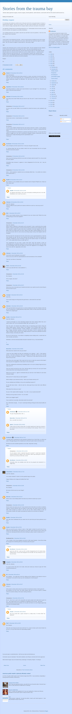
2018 (51, 59)
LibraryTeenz (9, 471)
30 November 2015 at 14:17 (18, 124)
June (52, 88)
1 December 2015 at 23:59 (16, 517)
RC (7, 574)
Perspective (53, 72)
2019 (51, 58)
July (52, 86)
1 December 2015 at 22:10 (16, 496)
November (53, 69)
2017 (51, 61)
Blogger (46, 711)
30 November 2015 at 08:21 (17, 96)
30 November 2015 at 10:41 (18, 116)
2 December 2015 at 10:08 (19, 538)
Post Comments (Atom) (27, 669)
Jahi (10, 696)
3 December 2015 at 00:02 (17, 562)
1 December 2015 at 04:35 (17, 306)
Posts (62, 119)
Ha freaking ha (54, 74)
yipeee (11, 424)
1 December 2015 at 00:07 (14, 213)
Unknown (8, 96)
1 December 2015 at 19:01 (22, 451)
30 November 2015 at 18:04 (18, 143)
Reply (7, 82)
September (53, 82)
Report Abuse (52, 111)
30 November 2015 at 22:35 (18, 156)
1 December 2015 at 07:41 (15, 317)
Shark (7, 265)
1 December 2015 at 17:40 (20, 437)
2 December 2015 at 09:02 (19, 424)
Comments (63, 121)
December (53, 67)
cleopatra (8, 562)
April (52, 92)
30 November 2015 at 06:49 (17, 86)
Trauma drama (54, 78)
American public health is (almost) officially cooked (16, 673)
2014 (51, 100)
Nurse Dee (8, 348)
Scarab (7, 317)
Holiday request (54, 70)
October (53, 80)
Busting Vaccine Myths (14, 682)
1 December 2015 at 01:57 (18, 222)
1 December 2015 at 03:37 (18, 285)
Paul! (7, 623)
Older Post (42, 665)
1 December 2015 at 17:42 (18, 471)
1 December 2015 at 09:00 (17, 348)
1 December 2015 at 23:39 (18, 505)
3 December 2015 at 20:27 (17, 584)
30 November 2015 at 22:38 (18, 170)
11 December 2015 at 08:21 (20, 611)
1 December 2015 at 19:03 (21, 460)
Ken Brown (8, 143)
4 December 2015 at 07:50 (18, 598)
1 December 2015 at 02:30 (18, 274)
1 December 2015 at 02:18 (15, 265)
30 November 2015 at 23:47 (16, 179)
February (53, 96)
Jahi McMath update (55, 76)
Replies (9, 188)
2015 (51, 65)
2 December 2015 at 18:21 (21, 549)
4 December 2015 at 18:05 (15, 623)
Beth (7, 213)
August (53, 84)
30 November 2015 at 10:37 (18, 106)
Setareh (8, 73)
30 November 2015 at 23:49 (20, 190)
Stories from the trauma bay (28, 8)
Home (24, 665)
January (53, 98)
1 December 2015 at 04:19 (16, 294)
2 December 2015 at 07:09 (15, 527)
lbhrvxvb (8, 496)
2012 (51, 104)
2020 (51, 56)
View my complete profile (54, 47)
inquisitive (8, 86)
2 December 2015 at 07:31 (21, 418)
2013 (51, 102)
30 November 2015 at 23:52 (17, 202)
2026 (51, 54)
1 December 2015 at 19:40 (18, 485)
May (52, 90)
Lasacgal (8, 294)
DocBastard (12, 411)
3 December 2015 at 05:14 (14, 574)
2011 (51, 106)
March (52, 94)
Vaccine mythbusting (13, 689)
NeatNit (8, 179)
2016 (51, 63)
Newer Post (6, 665)
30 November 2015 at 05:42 (16, 73)
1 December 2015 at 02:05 (17, 253)
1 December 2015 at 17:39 (23, 411)
